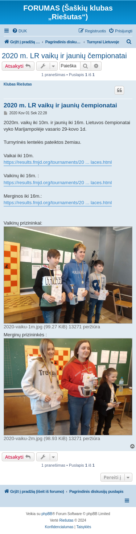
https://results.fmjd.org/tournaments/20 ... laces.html (58, 162)
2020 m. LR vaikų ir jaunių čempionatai (64, 56)
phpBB (46, 514)
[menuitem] (19, 31)
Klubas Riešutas (18, 84)
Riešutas (66, 520)
